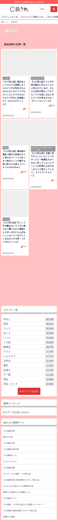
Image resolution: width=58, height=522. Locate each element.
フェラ (29, 328)
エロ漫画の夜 (9, 431)
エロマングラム (10, 462)
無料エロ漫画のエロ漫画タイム (16, 492)
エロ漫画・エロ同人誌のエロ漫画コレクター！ (23, 504)
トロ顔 (29, 342)
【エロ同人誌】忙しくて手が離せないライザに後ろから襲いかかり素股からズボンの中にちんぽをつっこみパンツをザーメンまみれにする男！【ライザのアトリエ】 (14, 232)
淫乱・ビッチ (29, 384)
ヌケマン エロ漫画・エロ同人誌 (17, 474)
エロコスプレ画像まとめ (31, 17)
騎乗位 (29, 347)
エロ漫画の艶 (9, 468)
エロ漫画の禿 (9, 443)
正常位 (29, 361)
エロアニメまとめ (9, 17)
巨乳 (29, 324)
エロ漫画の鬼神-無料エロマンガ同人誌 (20, 511)
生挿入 (29, 370)
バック (29, 338)
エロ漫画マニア (10, 498)
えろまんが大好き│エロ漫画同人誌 (18, 486)
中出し (29, 319)
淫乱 (29, 379)
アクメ (29, 352)
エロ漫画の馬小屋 (11, 449)
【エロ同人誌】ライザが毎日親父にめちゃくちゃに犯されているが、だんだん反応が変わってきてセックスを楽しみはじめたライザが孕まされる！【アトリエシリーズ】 (42, 91)
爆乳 (29, 365)
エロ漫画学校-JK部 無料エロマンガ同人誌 (21, 480)
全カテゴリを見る (29, 391)
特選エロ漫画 (9, 517)
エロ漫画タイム (10, 455)
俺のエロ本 (8, 437)
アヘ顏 (29, 375)
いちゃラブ (29, 356)
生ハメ (29, 333)
